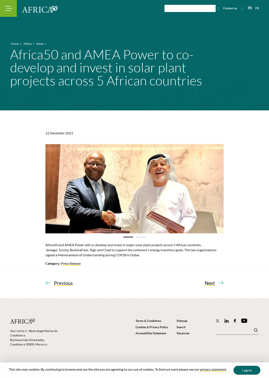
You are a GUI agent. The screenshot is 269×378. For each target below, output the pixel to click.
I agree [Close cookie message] (247, 370)
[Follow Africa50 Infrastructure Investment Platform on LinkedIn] (226, 321)
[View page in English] (248, 8)
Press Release (71, 263)
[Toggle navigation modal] (8, 8)
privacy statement (213, 369)
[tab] (128, 237)
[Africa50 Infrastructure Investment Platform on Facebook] (235, 321)
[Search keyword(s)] (237, 331)
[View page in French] (255, 8)
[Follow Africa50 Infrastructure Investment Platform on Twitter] (217, 320)
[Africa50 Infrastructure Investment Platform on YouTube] (244, 321)
